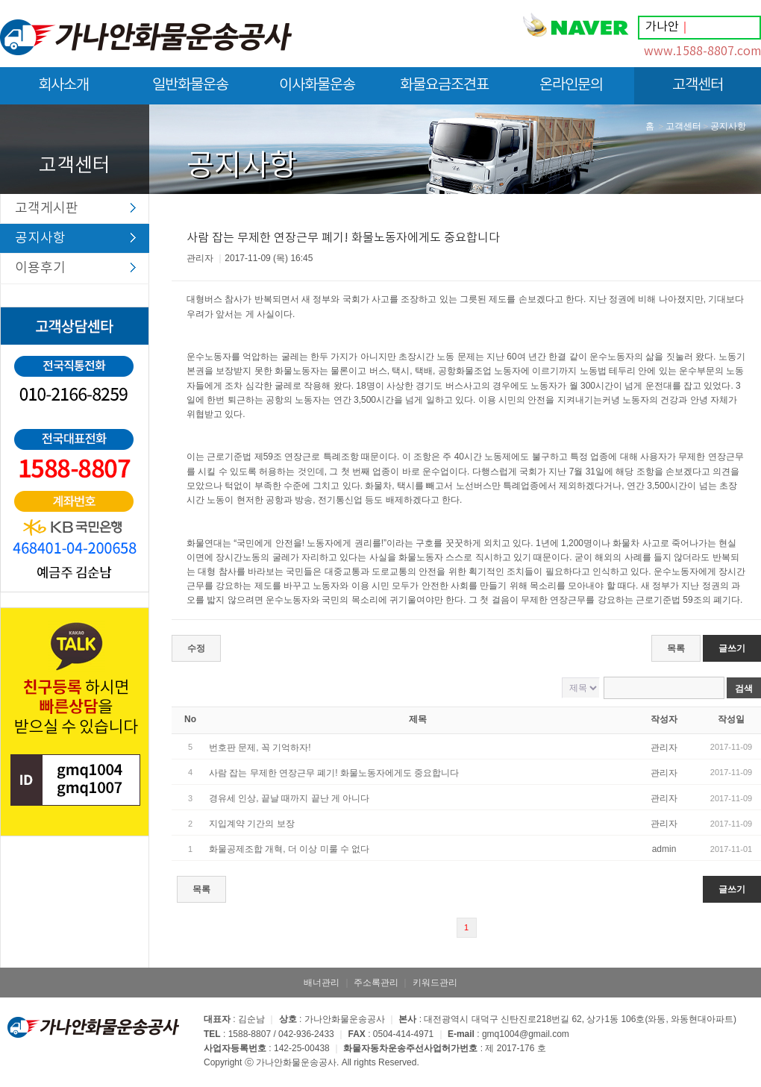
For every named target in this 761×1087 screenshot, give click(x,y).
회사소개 (63, 90)
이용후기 (40, 268)
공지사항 (40, 238)
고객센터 (697, 90)
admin (664, 849)
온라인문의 (571, 90)
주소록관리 (376, 982)
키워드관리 (435, 982)
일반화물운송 (190, 90)
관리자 (664, 747)
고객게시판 (46, 208)
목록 (676, 648)
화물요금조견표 (444, 90)
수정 (196, 648)
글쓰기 (731, 648)
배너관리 (321, 982)
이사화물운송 (317, 90)
